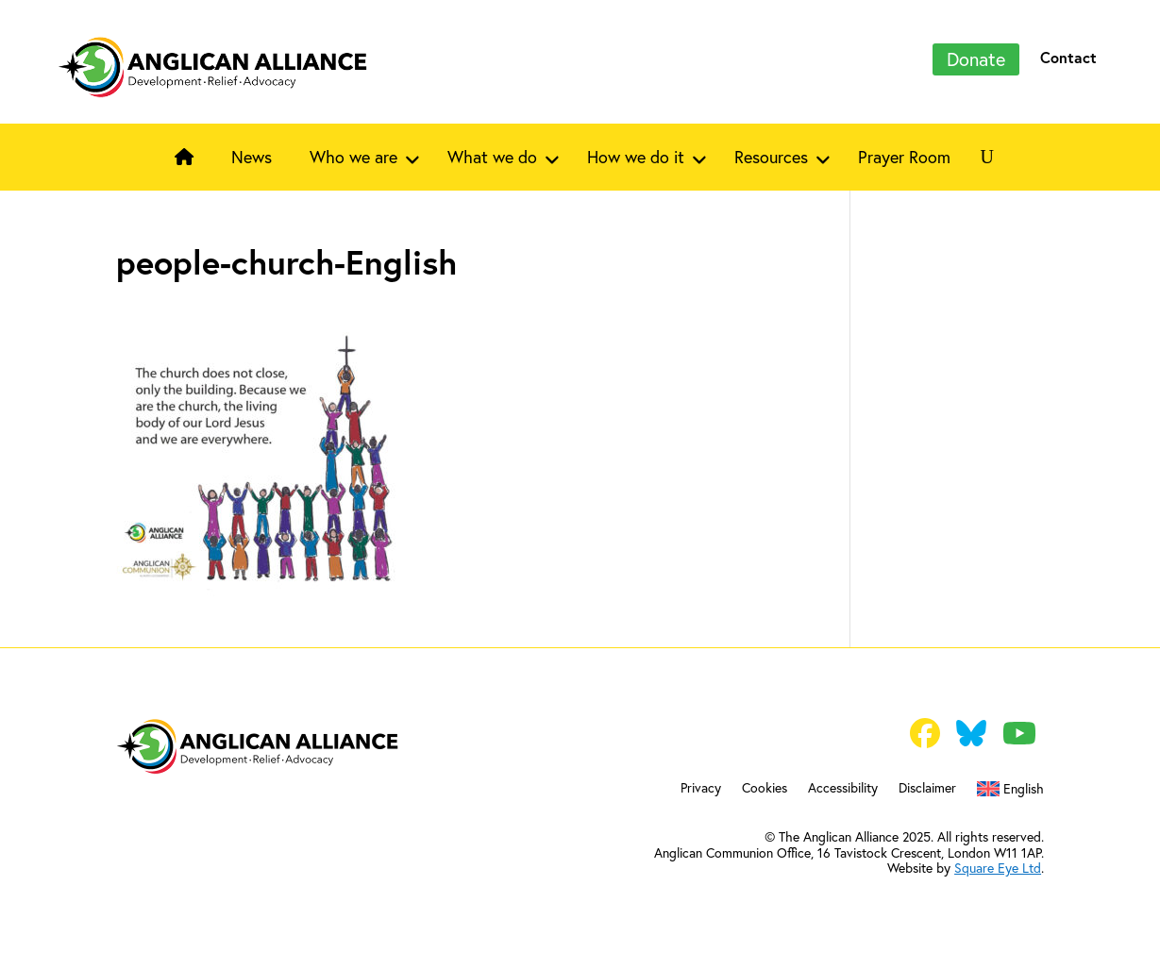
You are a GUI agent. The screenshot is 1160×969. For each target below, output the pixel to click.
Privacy (701, 788)
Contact (1068, 57)
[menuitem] (1010, 792)
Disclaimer (927, 788)
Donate (976, 59)
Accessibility (843, 788)
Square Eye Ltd (997, 868)
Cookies (764, 788)
